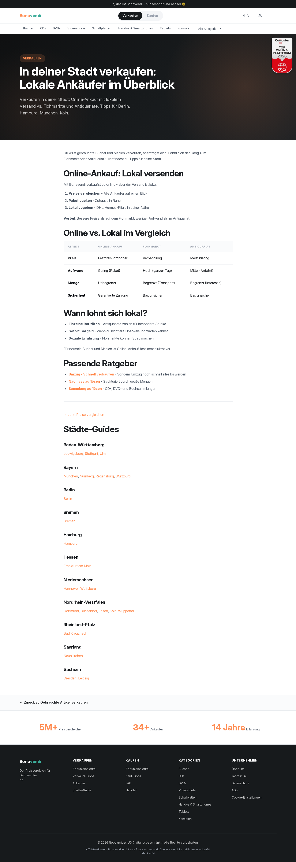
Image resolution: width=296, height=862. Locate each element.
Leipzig (83, 678)
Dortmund (71, 611)
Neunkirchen (73, 656)
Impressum (239, 776)
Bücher (28, 28)
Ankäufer (79, 783)
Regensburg (104, 476)
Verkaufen (130, 15)
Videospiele (76, 28)
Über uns (238, 769)
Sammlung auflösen (85, 388)
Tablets (165, 28)
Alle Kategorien (209, 28)
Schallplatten (102, 28)
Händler (131, 790)
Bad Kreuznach (75, 633)
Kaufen (152, 15)
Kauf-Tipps (133, 776)
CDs (43, 28)
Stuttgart (91, 453)
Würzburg (123, 476)
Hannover (71, 588)
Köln (113, 611)
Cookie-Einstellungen (247, 797)
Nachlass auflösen (84, 381)
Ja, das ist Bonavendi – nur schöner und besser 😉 (148, 4)
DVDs (57, 28)
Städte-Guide (82, 790)
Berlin (68, 498)
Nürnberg (87, 476)
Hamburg (71, 543)
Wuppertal (126, 611)
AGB (235, 790)
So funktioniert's (84, 769)
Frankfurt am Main (77, 566)
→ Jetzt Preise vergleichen (84, 414)
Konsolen (184, 28)
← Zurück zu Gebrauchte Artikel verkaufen (54, 702)
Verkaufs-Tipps (83, 776)
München (71, 476)
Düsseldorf (88, 611)
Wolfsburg (88, 588)
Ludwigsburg (73, 453)
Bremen (69, 521)
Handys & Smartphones (135, 28)
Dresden (70, 678)
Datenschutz (240, 783)
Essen (103, 611)
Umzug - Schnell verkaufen (91, 374)
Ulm (103, 453)
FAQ (128, 783)
